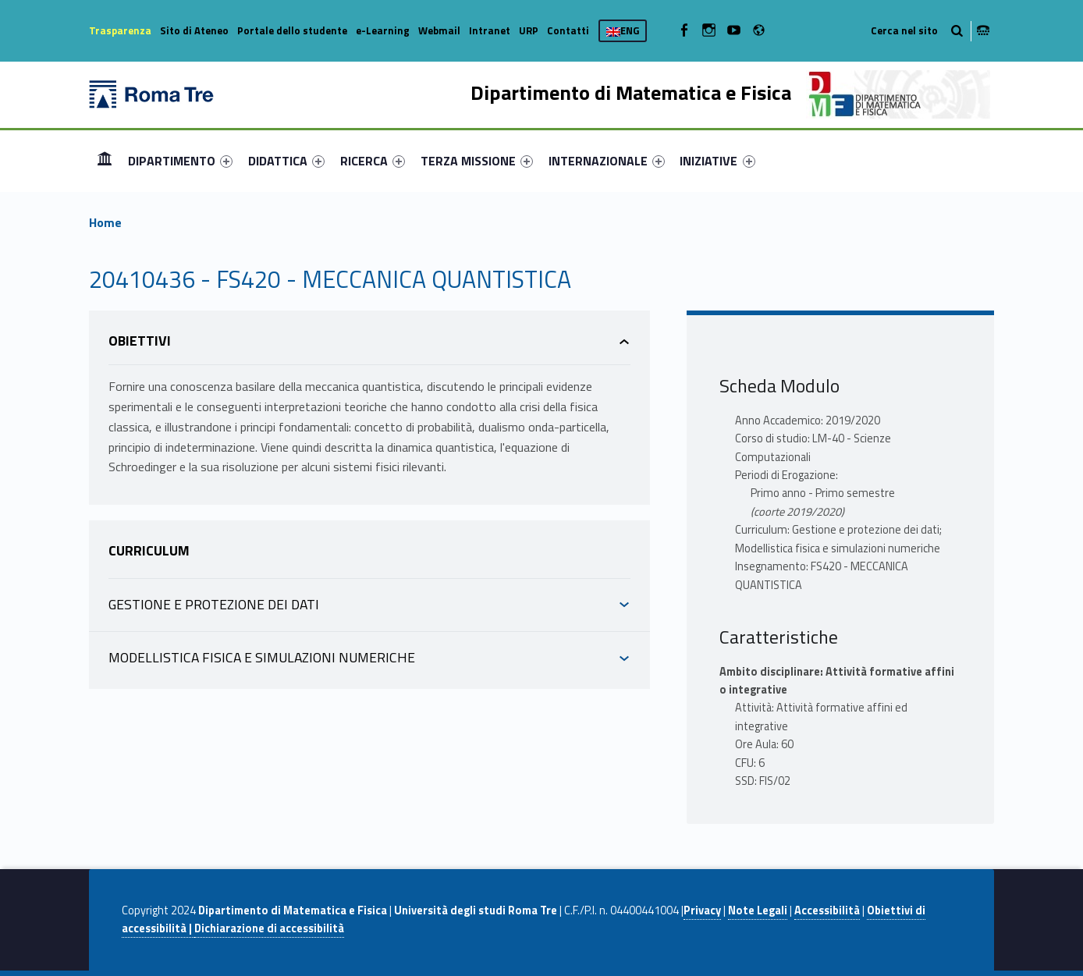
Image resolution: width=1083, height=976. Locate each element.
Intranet (489, 30)
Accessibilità (827, 910)
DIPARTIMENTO (180, 160)
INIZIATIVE (717, 160)
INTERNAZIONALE (607, 160)
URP (528, 30)
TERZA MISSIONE (477, 160)
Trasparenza (120, 30)
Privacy (702, 910)
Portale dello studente (292, 30)
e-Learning (383, 30)
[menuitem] (104, 161)
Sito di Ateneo (194, 30)
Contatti (568, 30)
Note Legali (757, 910)
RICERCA (372, 160)
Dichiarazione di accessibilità (269, 928)
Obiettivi (139, 340)
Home (104, 160)
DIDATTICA (286, 160)
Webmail (439, 30)
